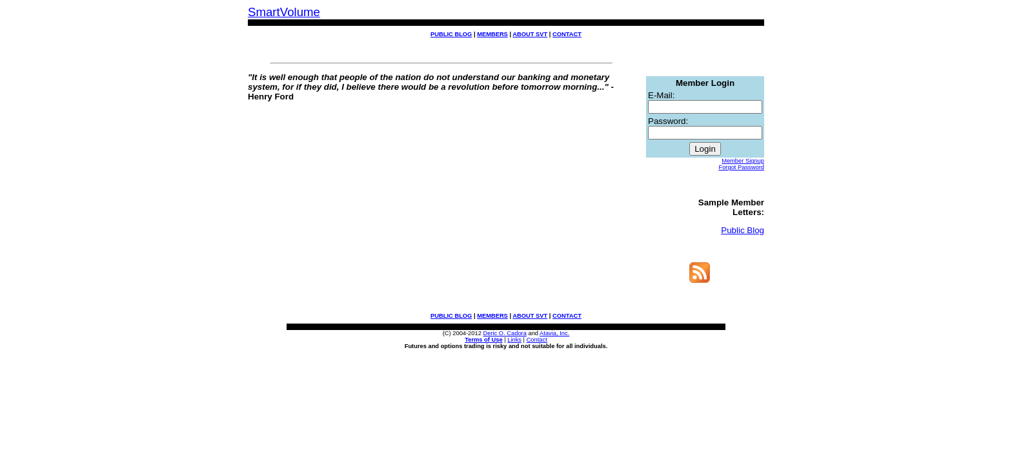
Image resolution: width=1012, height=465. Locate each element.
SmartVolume (284, 12)
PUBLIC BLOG (451, 34)
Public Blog (742, 234)
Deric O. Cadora (504, 341)
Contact (537, 347)
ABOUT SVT (529, 34)
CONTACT (567, 34)
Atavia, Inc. (554, 341)
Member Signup (743, 163)
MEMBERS (492, 34)
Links (514, 347)
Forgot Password (741, 169)
